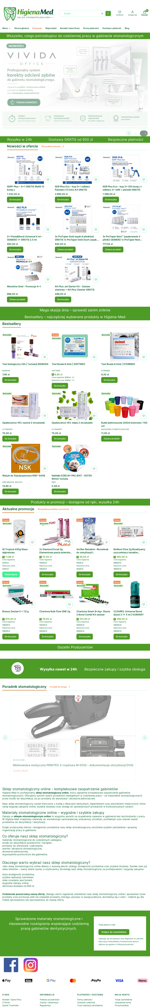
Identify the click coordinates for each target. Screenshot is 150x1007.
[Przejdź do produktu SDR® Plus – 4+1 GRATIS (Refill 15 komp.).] (29, 169)
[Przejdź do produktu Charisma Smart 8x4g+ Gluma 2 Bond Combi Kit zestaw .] (93, 594)
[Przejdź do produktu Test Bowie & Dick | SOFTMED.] (75, 346)
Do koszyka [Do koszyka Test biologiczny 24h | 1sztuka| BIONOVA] (10, 380)
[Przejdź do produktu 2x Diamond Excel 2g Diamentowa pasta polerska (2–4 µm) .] (56, 532)
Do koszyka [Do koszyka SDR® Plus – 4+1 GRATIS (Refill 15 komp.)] (15, 199)
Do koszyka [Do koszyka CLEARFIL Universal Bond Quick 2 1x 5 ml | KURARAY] (121, 636)
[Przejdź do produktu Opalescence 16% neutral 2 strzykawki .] (25, 405)
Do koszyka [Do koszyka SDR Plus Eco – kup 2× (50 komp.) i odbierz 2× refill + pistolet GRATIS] (111, 199)
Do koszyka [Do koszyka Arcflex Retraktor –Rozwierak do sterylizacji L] (84, 574)
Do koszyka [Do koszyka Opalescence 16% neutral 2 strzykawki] (10, 438)
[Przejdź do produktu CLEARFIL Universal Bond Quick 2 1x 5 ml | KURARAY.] (131, 594)
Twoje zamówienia (123, 999)
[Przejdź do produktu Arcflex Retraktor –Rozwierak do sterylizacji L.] (93, 532)
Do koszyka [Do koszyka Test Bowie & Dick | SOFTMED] (60, 385)
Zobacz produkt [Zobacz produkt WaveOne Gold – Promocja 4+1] (17, 299)
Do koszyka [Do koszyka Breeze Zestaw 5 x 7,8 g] (10, 636)
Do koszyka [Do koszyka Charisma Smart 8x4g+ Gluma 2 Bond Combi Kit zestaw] (84, 636)
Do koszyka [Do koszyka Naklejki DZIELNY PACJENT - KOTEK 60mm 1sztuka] (60, 491)
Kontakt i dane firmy (11, 999)
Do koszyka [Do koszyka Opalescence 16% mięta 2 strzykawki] (60, 438)
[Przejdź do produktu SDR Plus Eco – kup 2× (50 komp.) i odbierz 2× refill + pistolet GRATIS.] (125, 169)
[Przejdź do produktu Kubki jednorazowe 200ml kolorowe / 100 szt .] (124, 405)
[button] (108, 13)
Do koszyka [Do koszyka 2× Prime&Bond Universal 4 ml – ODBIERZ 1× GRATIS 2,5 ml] (15, 249)
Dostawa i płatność (86, 1002)
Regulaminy (45, 1005)
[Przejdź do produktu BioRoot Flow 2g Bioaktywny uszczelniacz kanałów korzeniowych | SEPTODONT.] (131, 532)
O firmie (6, 1002)
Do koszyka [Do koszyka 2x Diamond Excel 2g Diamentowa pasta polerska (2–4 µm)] (47, 574)
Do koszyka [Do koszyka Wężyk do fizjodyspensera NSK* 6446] (10, 491)
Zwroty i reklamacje (49, 1002)
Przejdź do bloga (60, 687)
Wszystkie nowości (52, 146)
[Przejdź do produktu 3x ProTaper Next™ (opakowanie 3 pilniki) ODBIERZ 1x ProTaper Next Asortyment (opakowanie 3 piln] (125, 219)
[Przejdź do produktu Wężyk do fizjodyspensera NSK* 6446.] (25, 458)
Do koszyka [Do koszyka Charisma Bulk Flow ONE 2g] (47, 636)
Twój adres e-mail (106, 924)
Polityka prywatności (50, 999)
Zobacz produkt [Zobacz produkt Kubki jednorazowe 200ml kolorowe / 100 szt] (111, 438)
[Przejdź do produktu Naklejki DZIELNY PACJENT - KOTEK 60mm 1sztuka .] (75, 458)
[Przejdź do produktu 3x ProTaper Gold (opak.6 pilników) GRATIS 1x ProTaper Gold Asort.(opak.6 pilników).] (77, 219)
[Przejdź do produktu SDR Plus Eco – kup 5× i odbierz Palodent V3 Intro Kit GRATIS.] (77, 169)
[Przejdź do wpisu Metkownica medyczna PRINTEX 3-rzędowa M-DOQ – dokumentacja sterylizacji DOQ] (73, 726)
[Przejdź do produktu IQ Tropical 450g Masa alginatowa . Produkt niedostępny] (19, 532)
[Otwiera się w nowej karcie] (11, 965)
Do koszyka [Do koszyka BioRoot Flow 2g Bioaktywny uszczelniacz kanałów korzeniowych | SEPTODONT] (121, 574)
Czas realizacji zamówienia (90, 1005)
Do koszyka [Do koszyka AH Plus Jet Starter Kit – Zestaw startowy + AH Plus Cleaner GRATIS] (63, 299)
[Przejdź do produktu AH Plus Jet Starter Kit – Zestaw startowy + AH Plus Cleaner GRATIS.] (77, 269)
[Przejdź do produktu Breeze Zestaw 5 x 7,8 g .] (19, 594)
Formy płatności (84, 999)
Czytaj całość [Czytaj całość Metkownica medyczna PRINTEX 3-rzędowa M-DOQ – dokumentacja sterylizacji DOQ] (20, 770)
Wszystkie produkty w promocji (55, 509)
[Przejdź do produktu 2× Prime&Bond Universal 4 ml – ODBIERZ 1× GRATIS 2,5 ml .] (29, 219)
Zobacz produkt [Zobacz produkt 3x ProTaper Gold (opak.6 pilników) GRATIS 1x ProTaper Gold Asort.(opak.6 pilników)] (65, 249)
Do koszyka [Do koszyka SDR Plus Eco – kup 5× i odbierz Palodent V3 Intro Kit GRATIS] (63, 199)
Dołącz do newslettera (113, 932)
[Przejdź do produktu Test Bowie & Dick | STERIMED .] (124, 346)
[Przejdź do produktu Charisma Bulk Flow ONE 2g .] (56, 594)
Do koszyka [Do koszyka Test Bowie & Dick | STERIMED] (109, 380)
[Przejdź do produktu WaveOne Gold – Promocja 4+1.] (29, 269)
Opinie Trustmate (10, 1005)
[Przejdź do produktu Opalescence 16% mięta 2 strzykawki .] (75, 405)
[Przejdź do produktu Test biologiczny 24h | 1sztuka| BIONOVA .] (25, 346)
